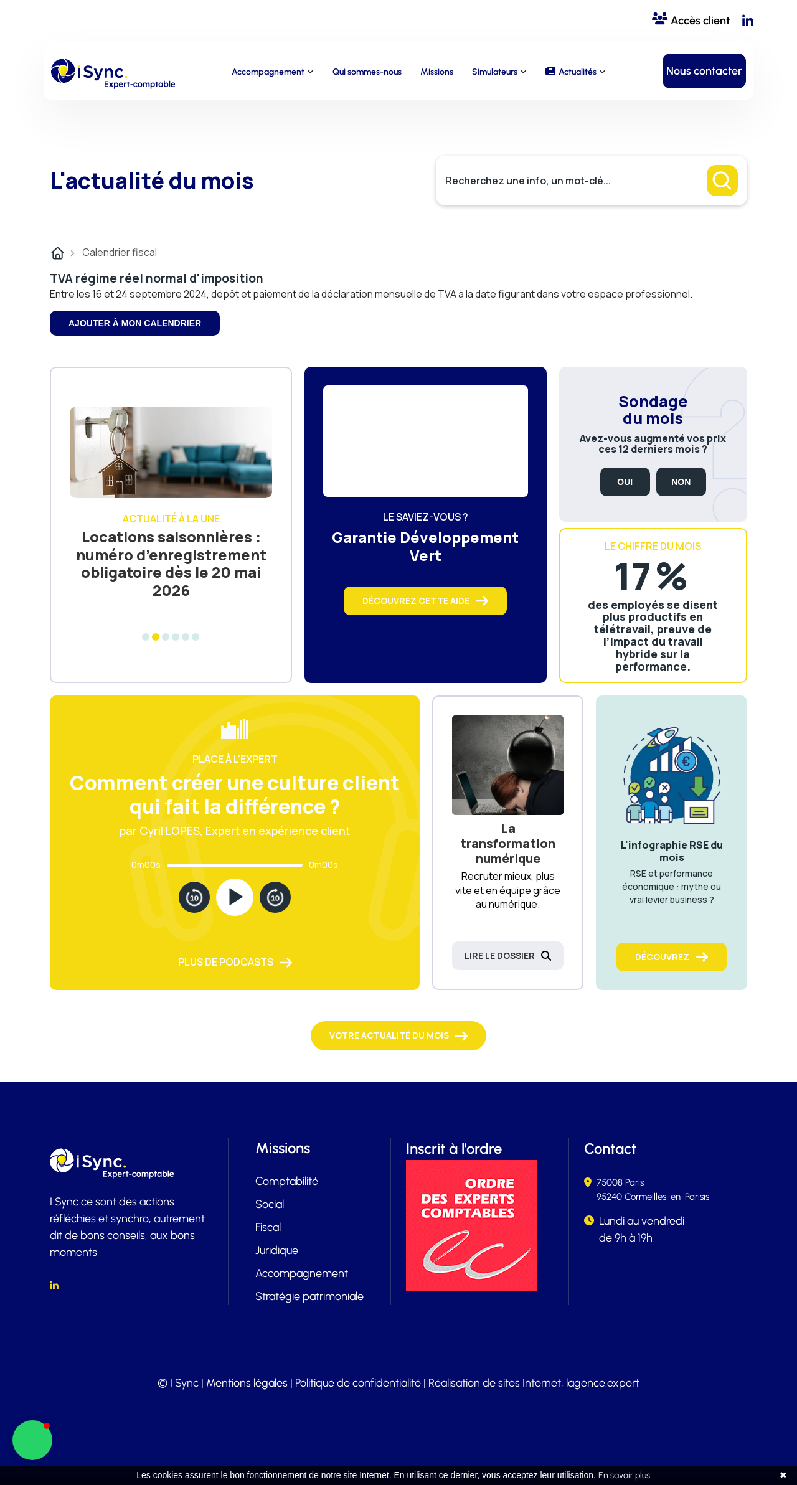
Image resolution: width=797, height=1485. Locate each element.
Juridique (276, 1250)
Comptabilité (286, 1181)
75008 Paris (620, 1182)
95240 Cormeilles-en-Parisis (653, 1196)
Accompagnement (268, 72)
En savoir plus (624, 1475)
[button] (32, 1440)
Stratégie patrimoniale (309, 1296)
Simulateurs (494, 72)
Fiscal (268, 1227)
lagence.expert (602, 1383)
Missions (436, 72)
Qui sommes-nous (367, 72)
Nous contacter (704, 71)
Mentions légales (247, 1383)
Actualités (578, 72)
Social (269, 1204)
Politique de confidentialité (358, 1383)
